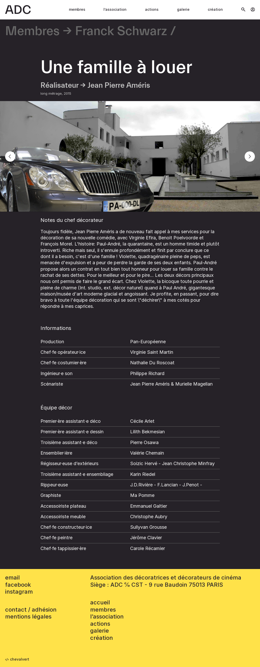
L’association (115, 9)
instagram (19, 591)
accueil (100, 602)
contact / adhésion (31, 609)
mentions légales (28, 616)
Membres (77, 9)
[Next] (250, 156)
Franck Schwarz (121, 31)
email (12, 577)
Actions (152, 9)
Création (215, 9)
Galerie (183, 9)
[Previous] (10, 156)
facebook (18, 584)
